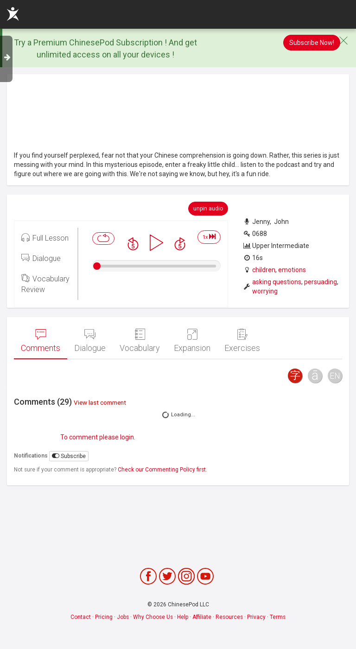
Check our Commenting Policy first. (162, 469)
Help (182, 617)
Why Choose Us (153, 617)
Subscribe (69, 455)
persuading (320, 282)
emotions (292, 270)
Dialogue (41, 258)
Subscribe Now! (311, 42)
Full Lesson (45, 237)
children (263, 270)
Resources (229, 617)
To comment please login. (97, 437)
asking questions (276, 282)
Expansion (192, 341)
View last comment (100, 402)
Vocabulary (140, 341)
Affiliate (201, 617)
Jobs (123, 617)
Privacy (256, 617)
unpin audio (208, 208)
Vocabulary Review (45, 283)
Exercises (242, 341)
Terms (278, 617)
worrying (265, 291)
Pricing (104, 617)
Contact (80, 617)
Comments (40, 341)
